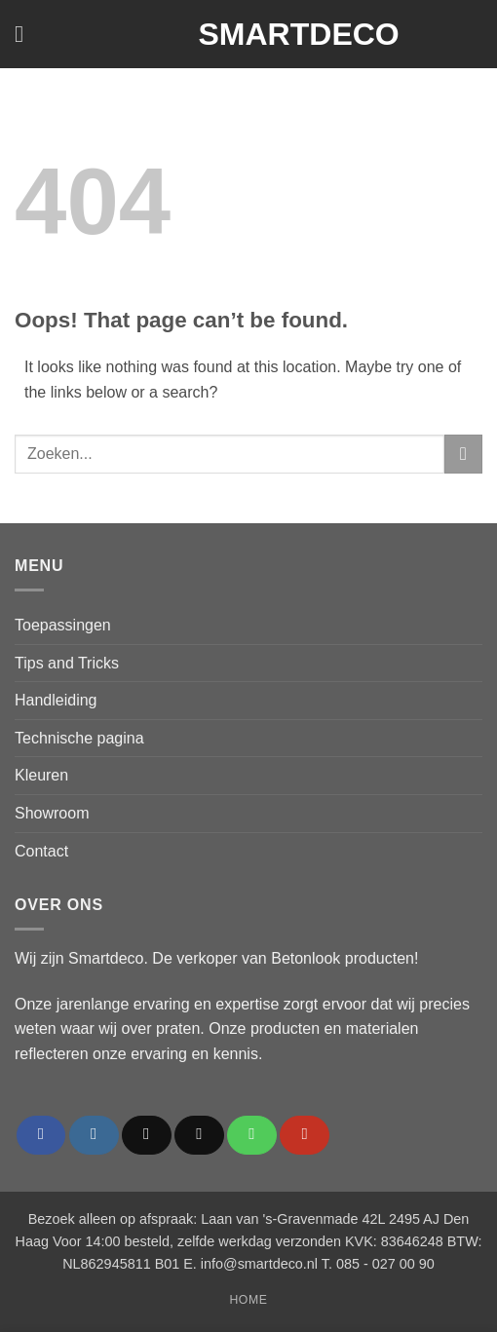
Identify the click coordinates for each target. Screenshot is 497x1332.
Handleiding (56, 700)
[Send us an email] (199, 1135)
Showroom (52, 813)
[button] (26, 33)
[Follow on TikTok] (147, 1135)
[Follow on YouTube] (304, 1135)
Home (248, 1300)
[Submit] (463, 454)
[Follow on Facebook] (41, 1135)
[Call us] (252, 1135)
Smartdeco (249, 34)
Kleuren (41, 775)
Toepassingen (63, 625)
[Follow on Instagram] (94, 1135)
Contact (41, 851)
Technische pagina (79, 738)
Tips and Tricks (67, 663)
